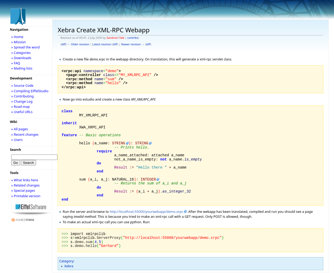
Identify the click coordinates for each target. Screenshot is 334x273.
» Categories (21, 52)
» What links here (24, 180)
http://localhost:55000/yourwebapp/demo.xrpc (146, 211)
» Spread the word (25, 47)
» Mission (18, 42)
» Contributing (22, 96)
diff (63, 44)
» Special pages (23, 190)
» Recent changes (25, 134)
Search (15, 149)
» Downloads (21, 57)
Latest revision (101, 44)
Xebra (68, 266)
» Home (17, 36)
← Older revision (78, 44)
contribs (132, 38)
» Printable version (25, 196)
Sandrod (112, 38)
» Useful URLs (22, 111)
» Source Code (22, 85)
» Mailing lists (21, 68)
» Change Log (22, 101)
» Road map (20, 106)
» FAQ (15, 63)
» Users (17, 139)
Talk (121, 38)
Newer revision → (133, 44)
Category (66, 261)
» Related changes (25, 185)
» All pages (19, 129)
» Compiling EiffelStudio (30, 91)
